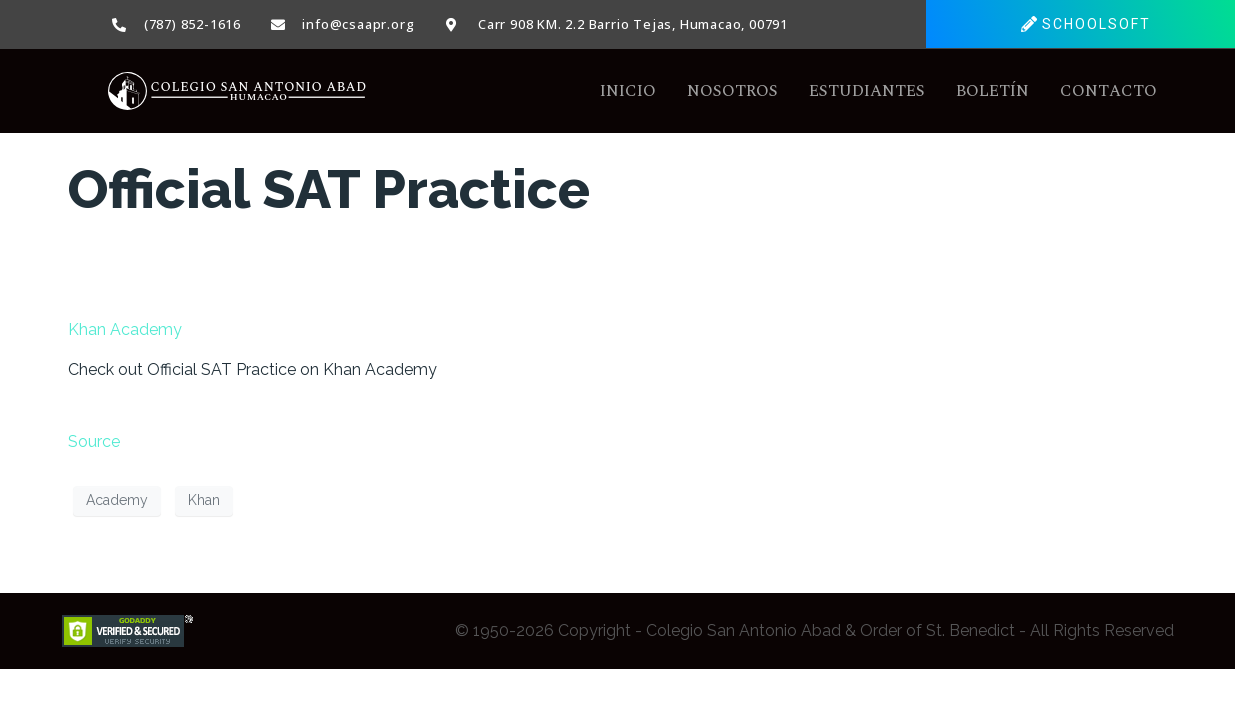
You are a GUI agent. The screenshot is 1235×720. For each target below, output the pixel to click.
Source (94, 441)
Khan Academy (125, 329)
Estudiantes (867, 91)
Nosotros (732, 91)
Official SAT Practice (329, 189)
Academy (117, 500)
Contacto (1108, 91)
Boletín (992, 91)
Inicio (628, 91)
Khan (204, 500)
